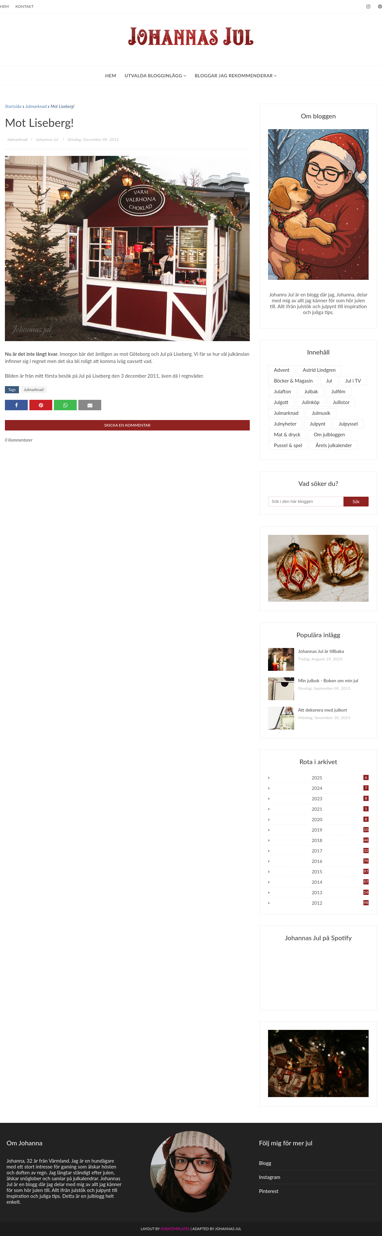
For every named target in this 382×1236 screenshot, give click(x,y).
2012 (340, 903)
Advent (281, 370)
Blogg (265, 1163)
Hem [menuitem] (110, 75)
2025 (340, 777)
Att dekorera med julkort (322, 710)
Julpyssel (348, 424)
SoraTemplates (175, 1229)
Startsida (13, 106)
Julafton (282, 391)
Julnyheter (285, 424)
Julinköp (310, 402)
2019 (340, 830)
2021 (340, 809)
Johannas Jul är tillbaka (321, 651)
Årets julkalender (333, 445)
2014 (340, 882)
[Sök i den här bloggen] (305, 501)
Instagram (269, 1177)
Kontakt (24, 6)
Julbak (311, 391)
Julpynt (318, 424)
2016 (340, 861)
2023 (340, 798)
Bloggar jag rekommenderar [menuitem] (234, 75)
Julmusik (321, 413)
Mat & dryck (287, 434)
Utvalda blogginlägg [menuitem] (153, 75)
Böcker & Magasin (293, 381)
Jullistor (341, 402)
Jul (329, 381)
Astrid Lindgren (319, 370)
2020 (340, 819)
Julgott (281, 402)
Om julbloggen (329, 434)
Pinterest (268, 1191)
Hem (4, 6)
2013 (340, 892)
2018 (340, 840)
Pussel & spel (288, 445)
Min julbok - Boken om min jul (328, 680)
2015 (340, 871)
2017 (340, 850)
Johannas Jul (47, 139)
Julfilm (338, 391)
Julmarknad (36, 106)
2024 (340, 788)
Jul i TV (353, 381)
